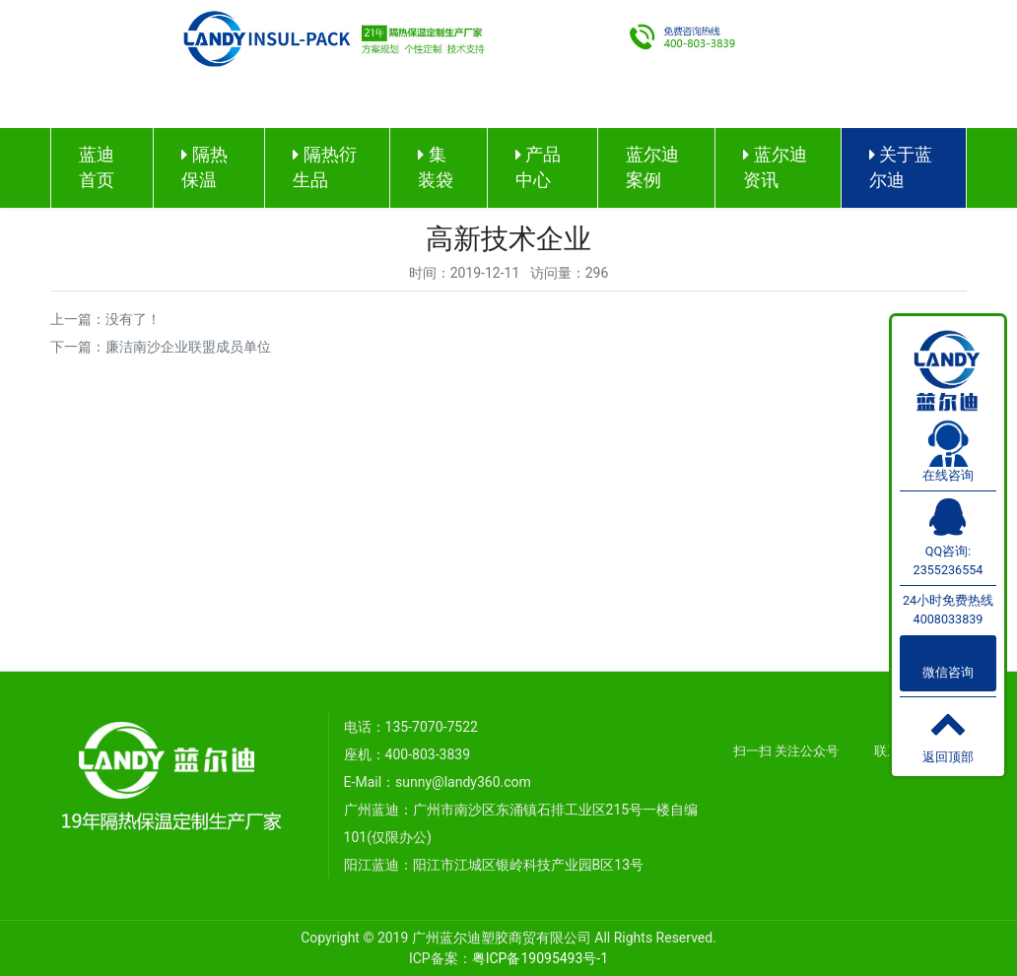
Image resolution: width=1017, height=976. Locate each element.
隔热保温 (204, 167)
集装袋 (435, 167)
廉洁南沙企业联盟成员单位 (188, 347)
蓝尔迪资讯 (774, 167)
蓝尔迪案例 (652, 167)
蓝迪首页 (96, 167)
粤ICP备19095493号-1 (540, 958)
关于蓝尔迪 (900, 167)
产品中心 (538, 167)
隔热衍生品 (324, 167)
